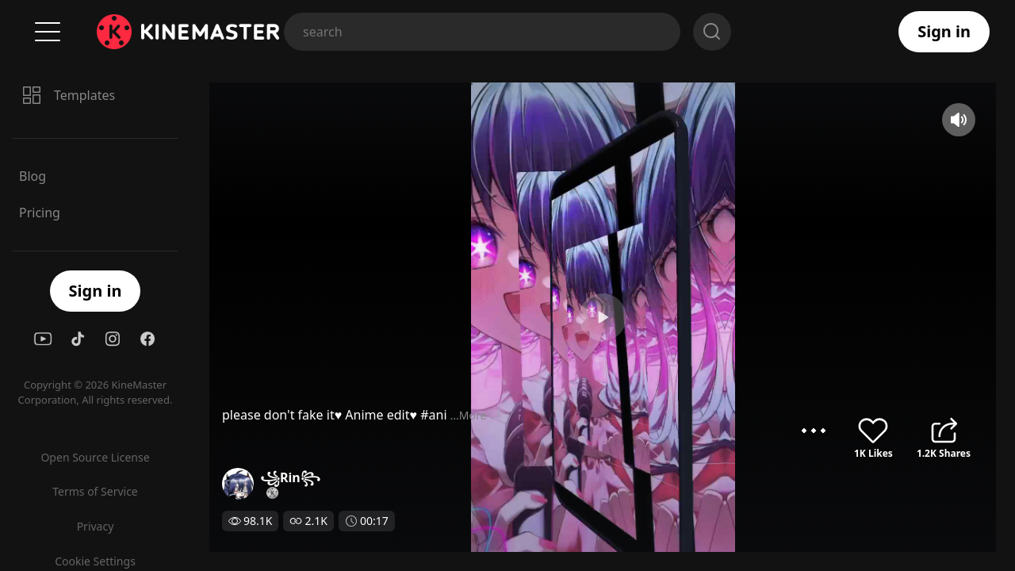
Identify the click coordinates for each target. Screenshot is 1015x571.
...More (278, 415)
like (873, 430)
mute (958, 119)
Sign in (944, 31)
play (507, 317)
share (943, 430)
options (813, 430)
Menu (47, 32)
